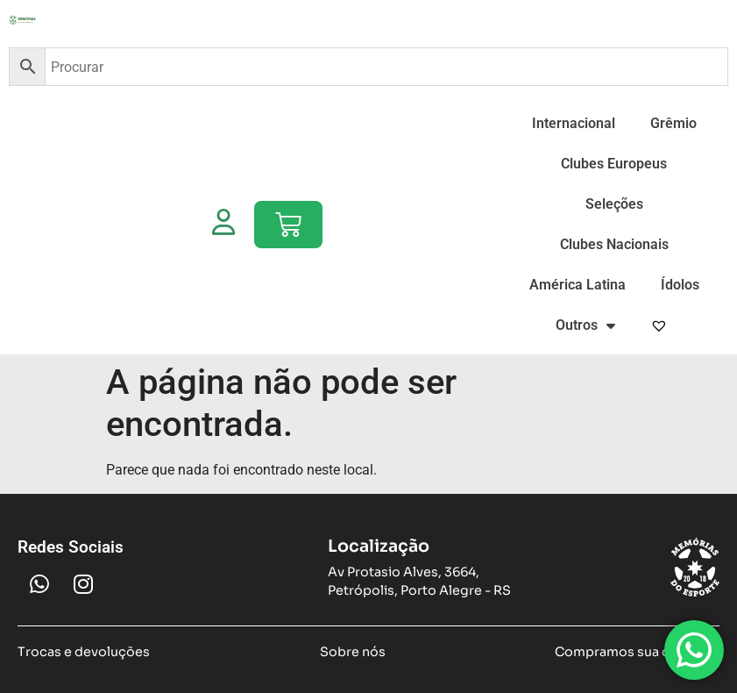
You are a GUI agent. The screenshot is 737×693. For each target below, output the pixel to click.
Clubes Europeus (614, 163)
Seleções (614, 204)
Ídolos (680, 284)
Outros (585, 325)
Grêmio (673, 123)
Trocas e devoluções (84, 652)
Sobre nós (353, 652)
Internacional (573, 123)
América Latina (577, 284)
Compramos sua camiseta (637, 652)
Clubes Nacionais (614, 244)
